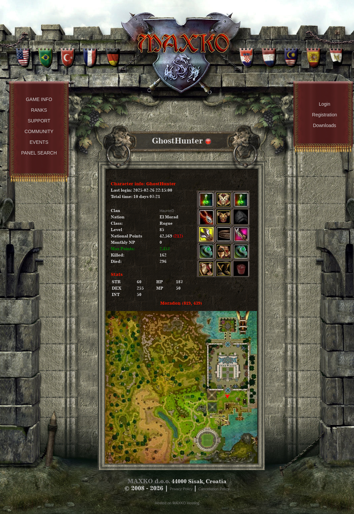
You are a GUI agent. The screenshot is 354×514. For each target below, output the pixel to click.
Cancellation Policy (214, 489)
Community (38, 131)
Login (324, 104)
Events (38, 142)
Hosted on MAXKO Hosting (177, 503)
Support (39, 120)
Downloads (324, 125)
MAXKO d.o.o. (148, 481)
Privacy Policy (182, 489)
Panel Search (39, 153)
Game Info (39, 99)
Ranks (39, 110)
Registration (324, 114)
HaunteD (167, 211)
